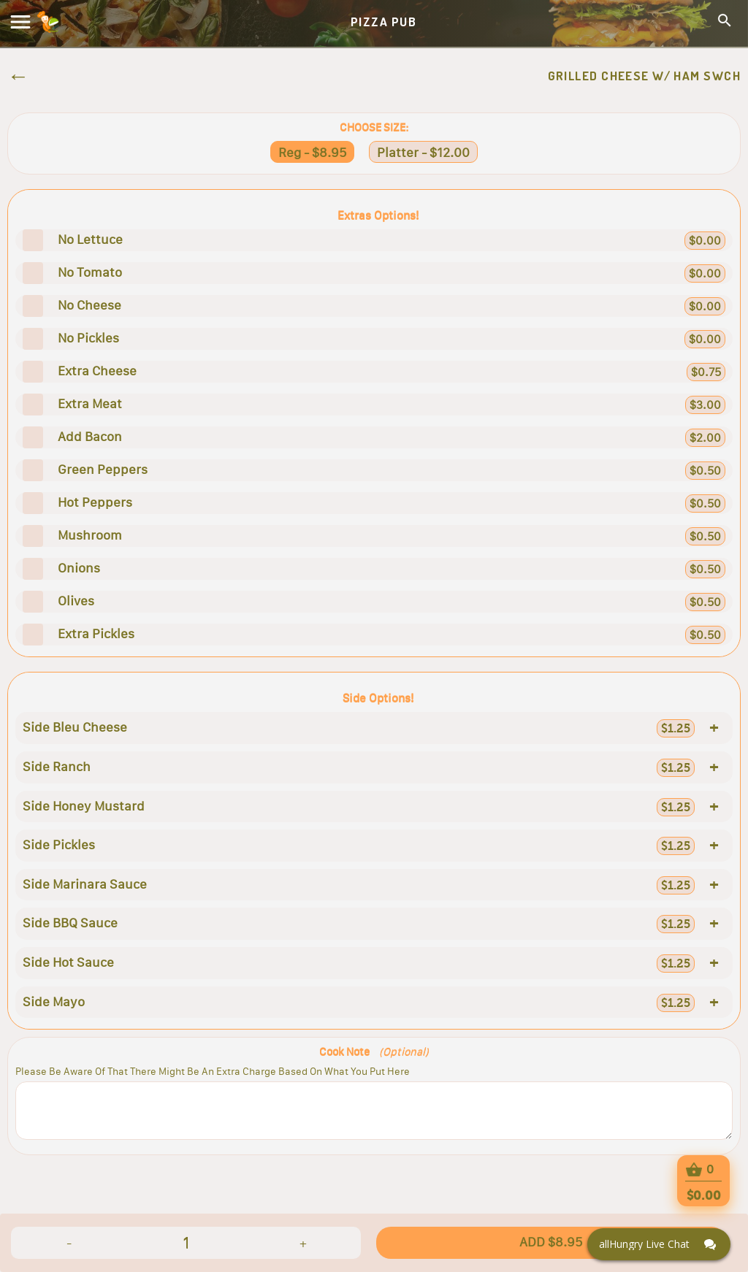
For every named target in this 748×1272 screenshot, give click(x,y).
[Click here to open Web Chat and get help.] (658, 1244)
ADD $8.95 (550, 1242)
